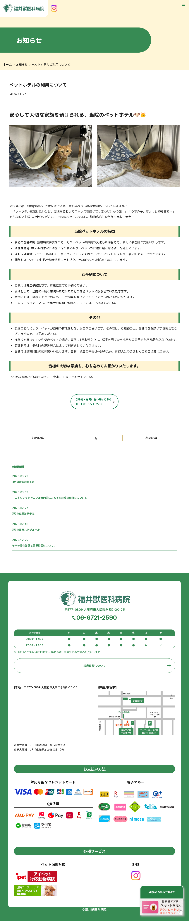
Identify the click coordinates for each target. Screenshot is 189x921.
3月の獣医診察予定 (23, 513)
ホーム (7, 64)
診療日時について (94, 666)
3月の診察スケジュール (26, 529)
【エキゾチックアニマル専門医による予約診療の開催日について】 (51, 498)
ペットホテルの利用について (51, 64)
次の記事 (151, 438)
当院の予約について (161, 892)
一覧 (94, 438)
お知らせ (22, 64)
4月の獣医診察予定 (23, 482)
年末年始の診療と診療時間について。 (34, 545)
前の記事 (38, 438)
